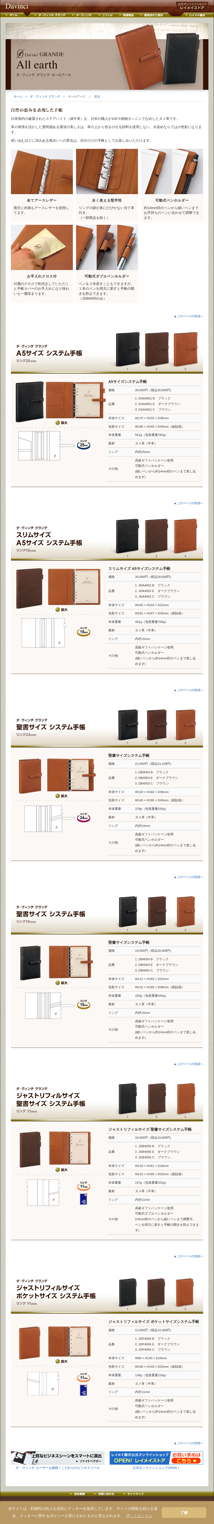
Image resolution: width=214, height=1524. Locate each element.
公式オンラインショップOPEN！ (156, 1467)
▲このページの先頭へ (188, 316)
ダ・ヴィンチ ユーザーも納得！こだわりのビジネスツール (57, 1467)
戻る (97, 96)
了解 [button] (184, 1512)
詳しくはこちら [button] (139, 1516)
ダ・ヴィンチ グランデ (45, 96)
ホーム (18, 96)
